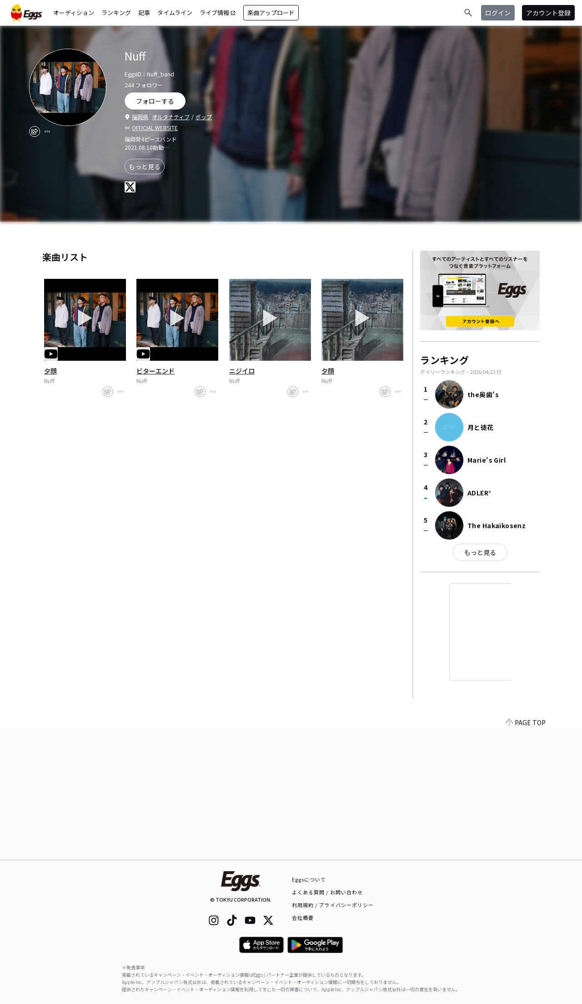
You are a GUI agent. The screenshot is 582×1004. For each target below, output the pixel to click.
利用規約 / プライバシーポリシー (333, 904)
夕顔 (50, 370)
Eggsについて (309, 879)
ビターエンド (155, 370)
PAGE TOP (526, 854)
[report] (47, 131)
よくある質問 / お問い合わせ (327, 892)
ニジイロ (242, 370)
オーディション (73, 12)
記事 (144, 12)
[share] (34, 131)
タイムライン (174, 12)
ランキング (116, 12)
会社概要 (303, 917)
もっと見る (145, 166)
